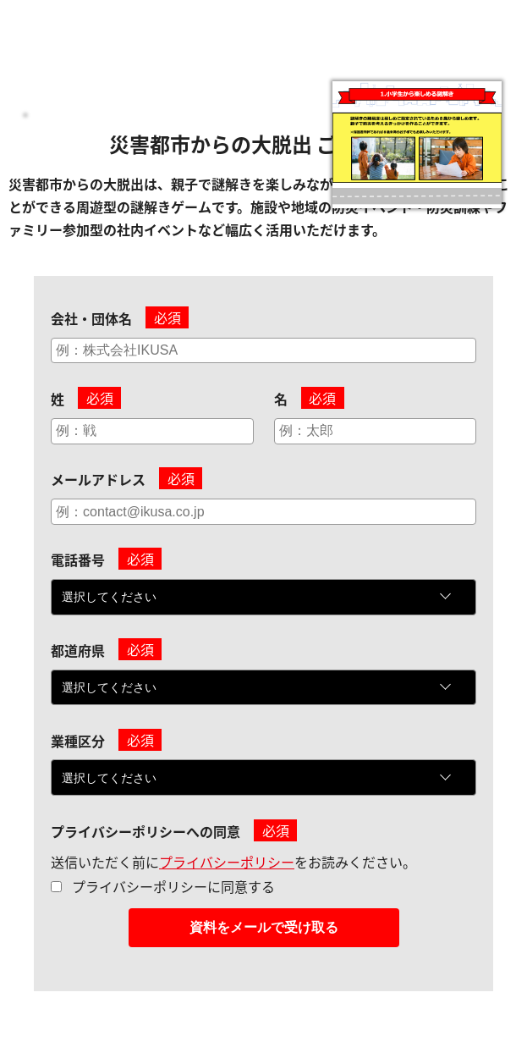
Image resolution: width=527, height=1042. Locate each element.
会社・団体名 (91, 318)
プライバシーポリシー (226, 862)
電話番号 (78, 559)
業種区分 (78, 741)
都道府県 (78, 650)
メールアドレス (98, 479)
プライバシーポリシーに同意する (173, 886)
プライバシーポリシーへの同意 (145, 831)
